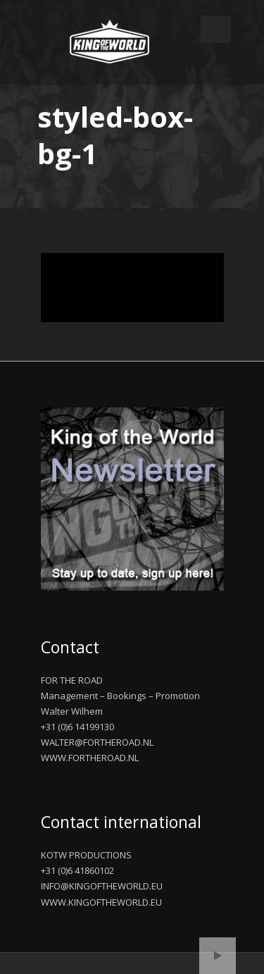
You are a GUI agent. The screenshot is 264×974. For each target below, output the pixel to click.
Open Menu (216, 29)
